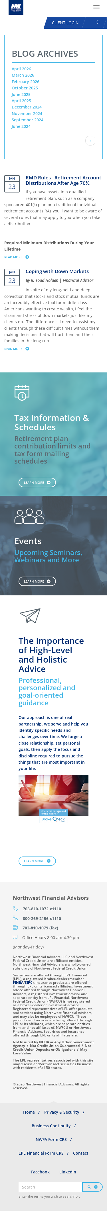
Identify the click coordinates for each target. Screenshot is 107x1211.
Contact (80, 1153)
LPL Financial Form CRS (41, 1153)
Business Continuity (51, 1125)
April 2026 (21, 68)
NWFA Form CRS (51, 1139)
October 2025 (25, 88)
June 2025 (21, 94)
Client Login (65, 22)
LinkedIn (67, 1172)
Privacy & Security (61, 1112)
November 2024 (27, 113)
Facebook (40, 1172)
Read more (19, 257)
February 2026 (25, 81)
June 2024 (21, 126)
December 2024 (27, 107)
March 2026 (23, 75)
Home (29, 1112)
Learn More (34, 482)
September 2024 (27, 119)
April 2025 (21, 100)
